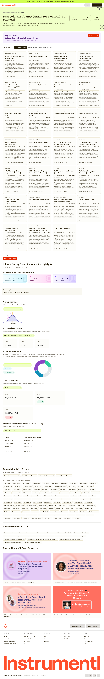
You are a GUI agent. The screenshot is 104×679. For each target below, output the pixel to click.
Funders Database (77, 626)
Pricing (42, 5)
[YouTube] (94, 675)
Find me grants (93, 35)
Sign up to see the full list (10, 258)
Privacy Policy (27, 675)
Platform (34, 5)
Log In (87, 5)
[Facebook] (87, 675)
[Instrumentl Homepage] (8, 5)
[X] (90, 675)
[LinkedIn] (98, 675)
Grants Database (53, 5)
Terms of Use (35, 675)
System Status (43, 675)
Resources (65, 5)
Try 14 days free (97, 5)
